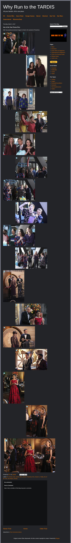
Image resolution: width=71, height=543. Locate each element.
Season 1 (37, 476)
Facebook (53, 68)
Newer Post (7, 529)
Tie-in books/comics (56, 87)
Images (53, 81)
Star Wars (60, 16)
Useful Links (54, 58)
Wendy (15, 478)
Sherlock (45, 16)
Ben (9, 474)
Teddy (41, 476)
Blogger (57, 538)
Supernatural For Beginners (58, 52)
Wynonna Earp (17, 19)
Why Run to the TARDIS (29, 7)
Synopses (53, 85)
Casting (53, 79)
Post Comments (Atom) (16, 532)
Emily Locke (12, 476)
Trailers (53, 88)
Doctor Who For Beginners (58, 50)
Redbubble (54, 69)
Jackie (17, 476)
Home (25, 529)
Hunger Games (30, 16)
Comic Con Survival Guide (57, 54)
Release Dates (55, 56)
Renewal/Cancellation (56, 83)
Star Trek (52, 16)
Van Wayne (10, 478)
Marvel (38, 16)
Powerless (29, 476)
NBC (21, 476)
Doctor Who (10, 16)
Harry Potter (20, 16)
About (52, 46)
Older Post (43, 529)
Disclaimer (54, 48)
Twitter (53, 73)
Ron (33, 476)
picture (24, 476)
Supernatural (7, 19)
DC (4, 16)
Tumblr (53, 71)
